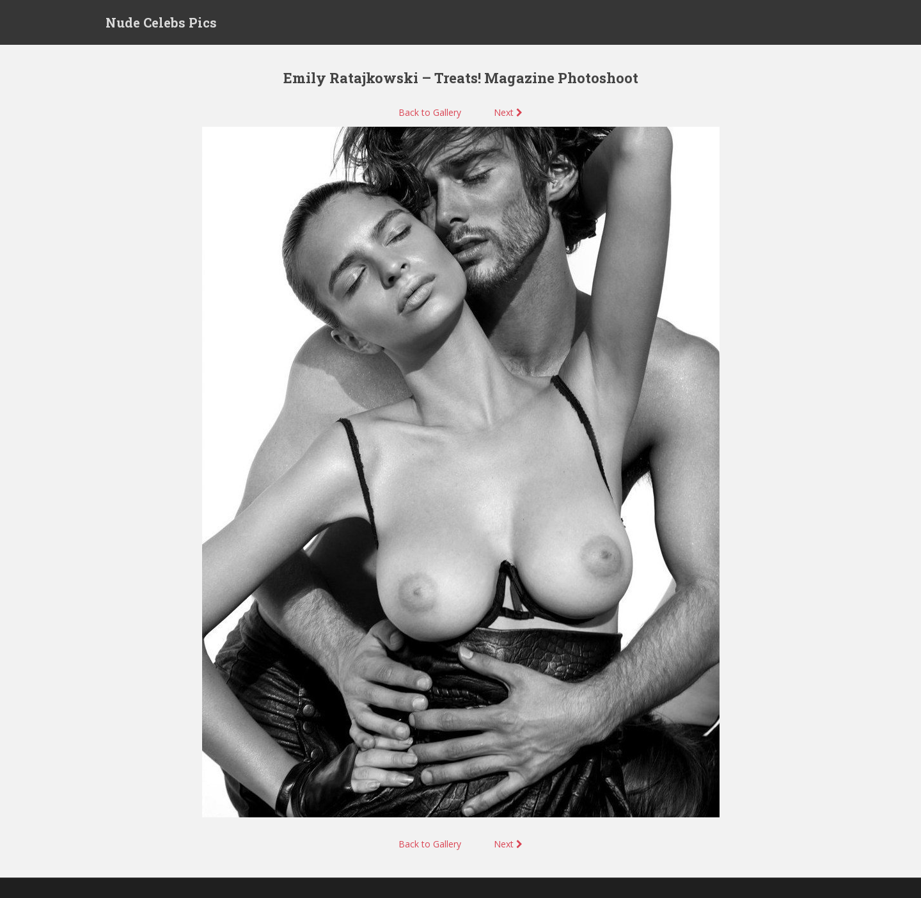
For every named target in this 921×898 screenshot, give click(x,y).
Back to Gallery (429, 112)
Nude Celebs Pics (161, 22)
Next (508, 112)
